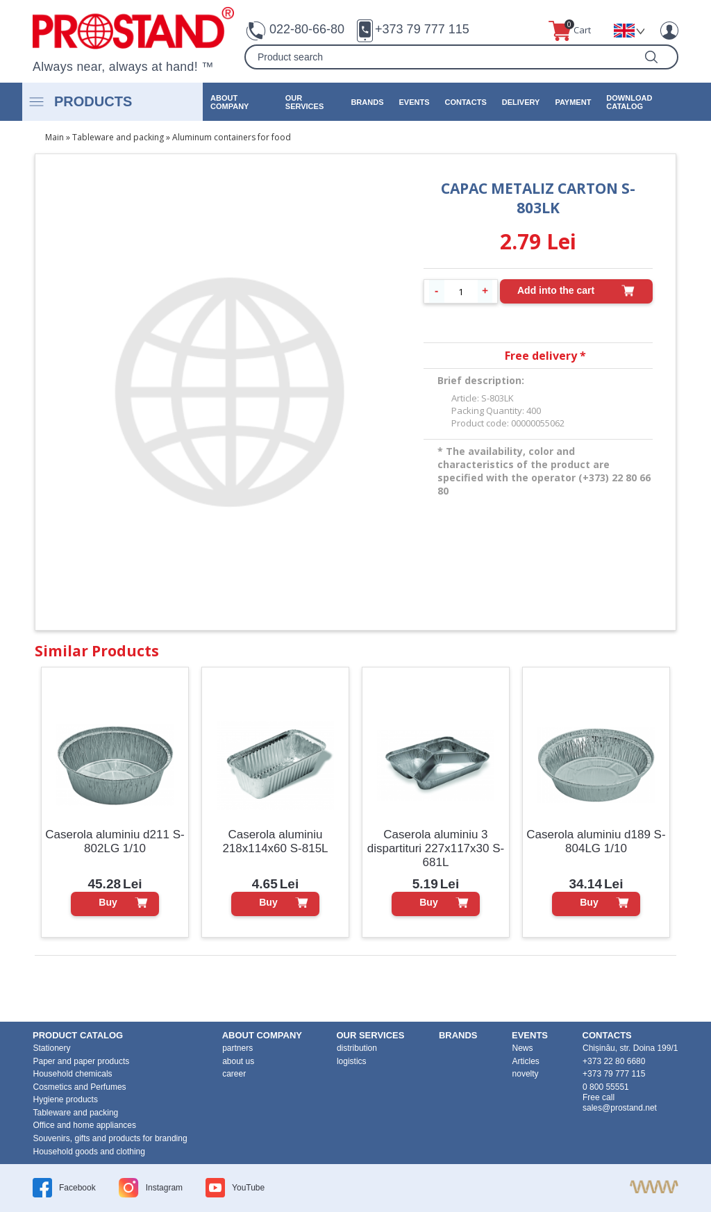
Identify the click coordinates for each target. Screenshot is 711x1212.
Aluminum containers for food (231, 137)
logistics (352, 1061)
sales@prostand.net (620, 1108)
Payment (573, 102)
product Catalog (78, 1035)
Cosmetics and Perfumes (79, 1087)
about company (229, 102)
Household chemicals (72, 1074)
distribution (357, 1048)
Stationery (52, 1048)
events (414, 102)
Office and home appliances (85, 1125)
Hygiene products (65, 1099)
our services (304, 102)
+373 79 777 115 (422, 29)
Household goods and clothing (89, 1151)
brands (367, 102)
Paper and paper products (81, 1061)
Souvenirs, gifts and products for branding (110, 1138)
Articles (525, 1061)
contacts (465, 102)
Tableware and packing (118, 137)
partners (237, 1048)
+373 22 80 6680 (614, 1061)
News (522, 1048)
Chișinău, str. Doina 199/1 (630, 1048)
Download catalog (629, 102)
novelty (525, 1074)
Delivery (521, 102)
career (234, 1074)
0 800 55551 (606, 1087)
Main (54, 137)
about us (238, 1061)
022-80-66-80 (306, 29)
